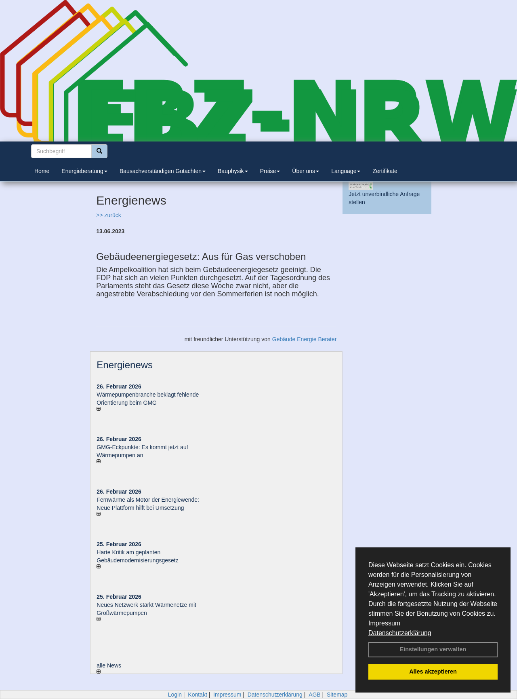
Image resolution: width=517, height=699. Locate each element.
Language (345, 171)
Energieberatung (84, 171)
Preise (270, 171)
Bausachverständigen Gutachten (163, 171)
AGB (315, 694)
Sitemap (337, 694)
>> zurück (108, 215)
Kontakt (197, 694)
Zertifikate (384, 171)
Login (175, 694)
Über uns (305, 171)
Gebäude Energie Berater (304, 339)
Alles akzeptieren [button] (433, 671)
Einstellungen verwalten (433, 649)
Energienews (125, 364)
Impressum (384, 623)
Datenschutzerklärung (399, 632)
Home (41, 171)
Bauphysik (233, 171)
